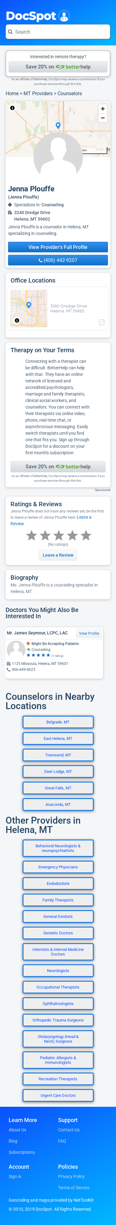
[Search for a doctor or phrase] (58, 31)
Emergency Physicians (58, 867)
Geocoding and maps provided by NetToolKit (51, 1200)
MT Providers (38, 93)
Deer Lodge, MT (58, 771)
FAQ (62, 1141)
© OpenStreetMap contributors (63, 108)
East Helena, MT (58, 738)
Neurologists (58, 970)
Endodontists (58, 883)
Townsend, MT (58, 755)
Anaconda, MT (58, 804)
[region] (58, 129)
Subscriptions (22, 1152)
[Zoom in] (102, 108)
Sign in (15, 1176)
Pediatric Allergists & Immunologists (58, 1060)
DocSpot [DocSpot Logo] (36, 15)
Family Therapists (58, 900)
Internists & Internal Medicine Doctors (58, 951)
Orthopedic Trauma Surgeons (58, 1020)
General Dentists (58, 916)
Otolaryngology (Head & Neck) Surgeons (58, 1039)
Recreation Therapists (58, 1079)
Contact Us (68, 1129)
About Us (17, 1129)
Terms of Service (73, 1187)
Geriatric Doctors (58, 933)
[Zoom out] (102, 117)
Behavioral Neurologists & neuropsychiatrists (58, 848)
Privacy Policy (71, 1176)
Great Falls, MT (58, 788)
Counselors (70, 93)
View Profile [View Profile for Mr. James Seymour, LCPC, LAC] (89, 633)
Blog (13, 1141)
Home (12, 93)
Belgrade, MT (58, 722)
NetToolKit (26, 108)
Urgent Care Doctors (58, 1095)
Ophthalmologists (58, 1003)
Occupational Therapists (58, 987)
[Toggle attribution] (12, 108)
